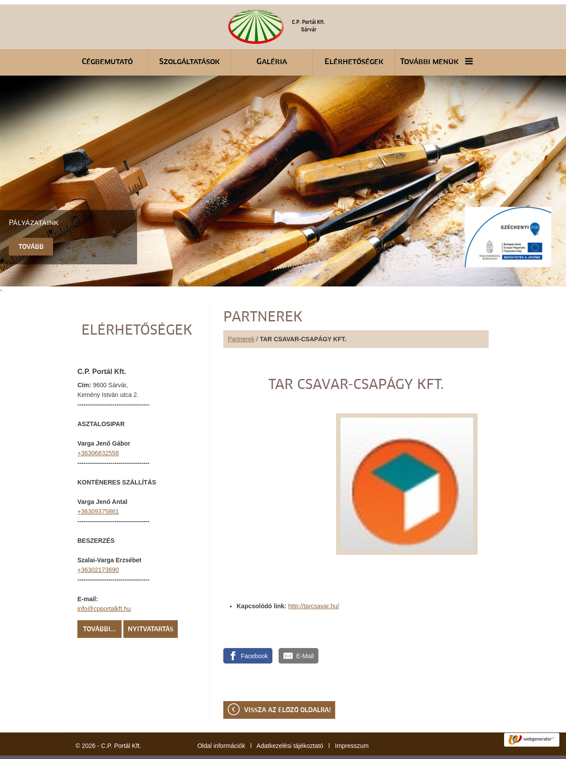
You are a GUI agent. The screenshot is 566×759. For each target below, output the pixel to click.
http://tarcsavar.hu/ (313, 583)
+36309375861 (98, 489)
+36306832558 (98, 431)
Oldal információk (221, 723)
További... (99, 607)
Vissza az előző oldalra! (287, 688)
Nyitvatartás (150, 607)
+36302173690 (98, 547)
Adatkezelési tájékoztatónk (254, 749)
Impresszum (352, 723)
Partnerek (241, 316)
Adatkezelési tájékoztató (289, 723)
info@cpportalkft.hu (104, 586)
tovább (31, 225)
